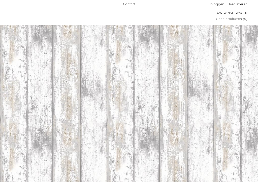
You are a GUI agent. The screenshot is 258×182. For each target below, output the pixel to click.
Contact (129, 4)
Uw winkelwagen (232, 13)
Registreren (238, 4)
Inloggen (217, 4)
